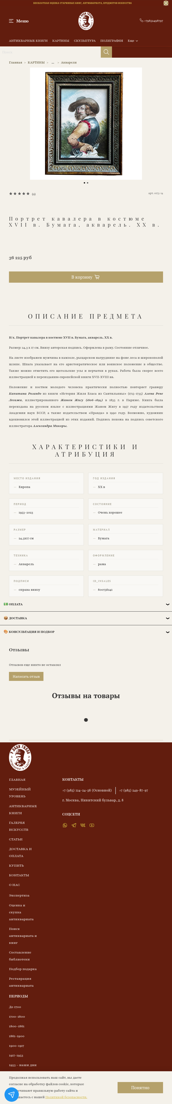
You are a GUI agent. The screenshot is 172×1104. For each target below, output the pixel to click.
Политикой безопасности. (66, 1097)
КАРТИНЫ (60, 41)
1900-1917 (16, 1045)
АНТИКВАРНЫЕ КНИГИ (28, 41)
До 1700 (15, 1007)
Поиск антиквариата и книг (23, 936)
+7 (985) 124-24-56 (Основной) (87, 790)
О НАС (14, 885)
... (53, 63)
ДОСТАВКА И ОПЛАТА (20, 852)
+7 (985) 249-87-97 (133, 790)
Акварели (69, 62)
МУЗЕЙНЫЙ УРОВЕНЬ (20, 792)
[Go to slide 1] (84, 183)
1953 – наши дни (23, 1065)
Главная (15, 62)
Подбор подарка (23, 969)
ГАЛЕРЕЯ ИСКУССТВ (18, 826)
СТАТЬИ (16, 839)
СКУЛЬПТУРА (85, 41)
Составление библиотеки (20, 956)
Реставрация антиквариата (21, 982)
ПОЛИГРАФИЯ (111, 41)
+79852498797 (151, 21)
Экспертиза (19, 895)
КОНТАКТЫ (19, 875)
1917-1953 (16, 1055)
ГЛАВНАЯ (17, 779)
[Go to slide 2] (87, 183)
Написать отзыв (26, 676)
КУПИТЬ (16, 865)
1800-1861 (16, 1026)
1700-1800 (17, 1016)
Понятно (140, 1087)
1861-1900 (16, 1036)
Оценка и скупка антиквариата (21, 912)
